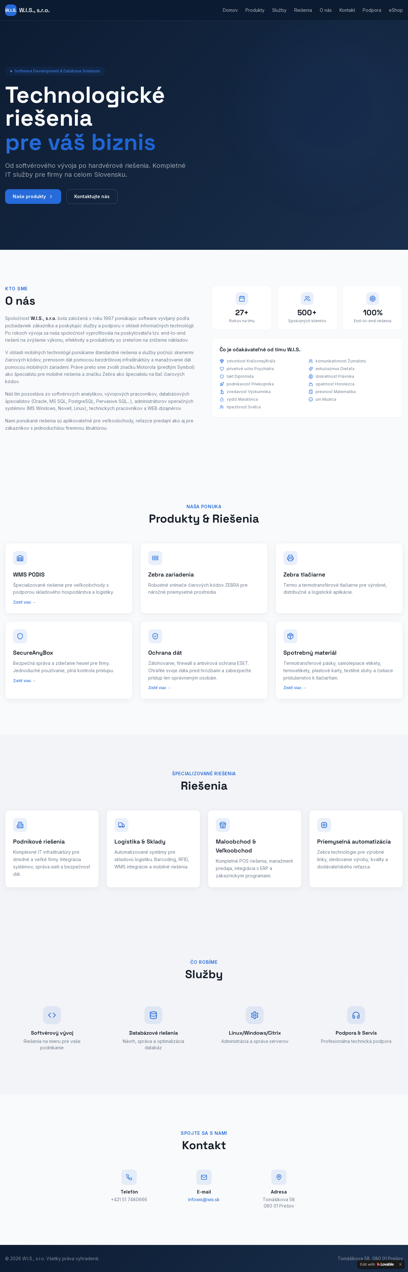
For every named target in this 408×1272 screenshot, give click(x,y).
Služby (279, 10)
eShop (396, 10)
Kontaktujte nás (92, 202)
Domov (230, 10)
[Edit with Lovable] (377, 1264)
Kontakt (347, 10)
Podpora (372, 10)
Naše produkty (33, 202)
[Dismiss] (400, 1264)
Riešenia (303, 10)
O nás (326, 10)
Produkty (255, 10)
